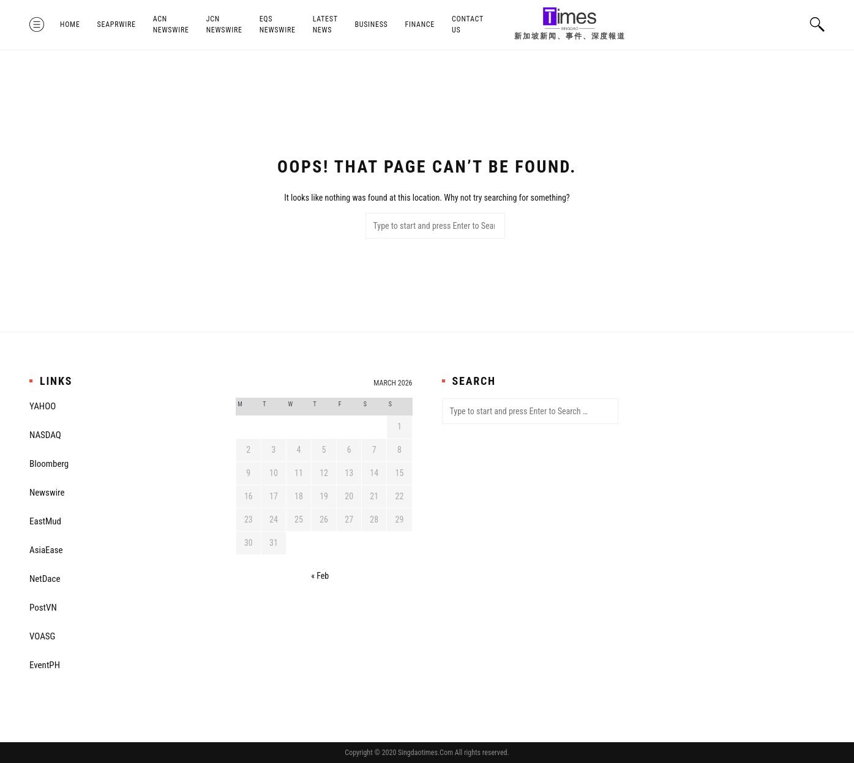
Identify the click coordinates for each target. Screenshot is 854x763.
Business (371, 24)
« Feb (320, 576)
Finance (420, 24)
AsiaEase (46, 550)
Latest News (325, 24)
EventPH (44, 665)
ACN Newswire (171, 24)
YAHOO (42, 406)
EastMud (45, 521)
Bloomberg (49, 463)
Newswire (47, 492)
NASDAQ (45, 435)
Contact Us (468, 24)
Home (70, 24)
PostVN (43, 607)
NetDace (44, 578)
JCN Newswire (224, 24)
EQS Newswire (278, 24)
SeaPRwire (116, 24)
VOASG (42, 636)
